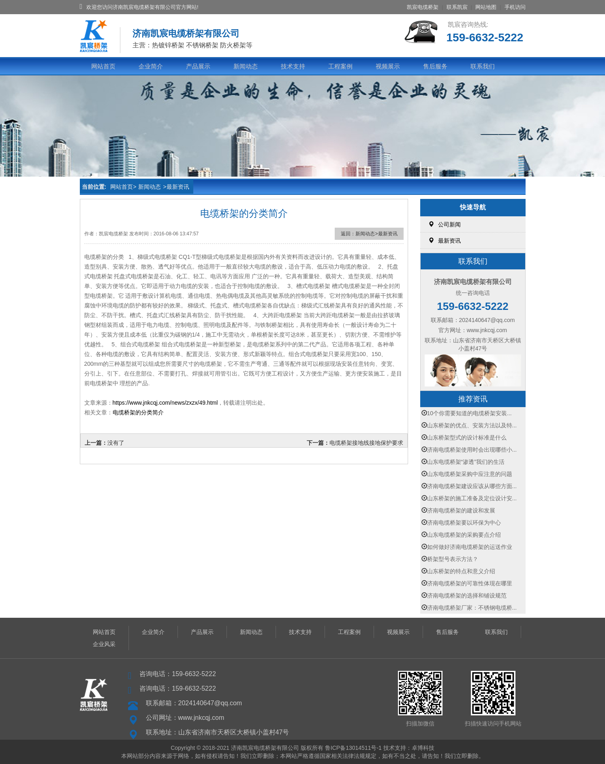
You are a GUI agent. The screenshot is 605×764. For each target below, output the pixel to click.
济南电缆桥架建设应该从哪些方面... (472, 486)
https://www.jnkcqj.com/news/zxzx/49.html (165, 402)
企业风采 (104, 644)
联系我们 (482, 66)
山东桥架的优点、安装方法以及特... (472, 425)
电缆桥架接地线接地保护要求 (366, 443)
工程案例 (340, 66)
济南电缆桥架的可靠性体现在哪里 (469, 583)
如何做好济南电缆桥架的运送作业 (469, 547)
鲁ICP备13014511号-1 (353, 748)
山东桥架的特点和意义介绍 (461, 571)
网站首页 (103, 66)
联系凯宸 (457, 7)
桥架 (129, 412)
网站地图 (485, 7)
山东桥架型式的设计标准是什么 (467, 437)
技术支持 (293, 66)
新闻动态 (245, 66)
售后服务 (435, 66)
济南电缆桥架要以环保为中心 (464, 522)
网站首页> (123, 187)
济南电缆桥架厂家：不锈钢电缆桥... (472, 607)
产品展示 (198, 66)
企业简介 (151, 66)
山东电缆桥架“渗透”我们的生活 (466, 462)
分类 (146, 412)
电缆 (118, 412)
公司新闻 (444, 224)
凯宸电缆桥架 (422, 7)
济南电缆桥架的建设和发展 (461, 510)
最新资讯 (178, 187)
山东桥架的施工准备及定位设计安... (472, 498)
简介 (158, 412)
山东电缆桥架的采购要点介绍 (464, 534)
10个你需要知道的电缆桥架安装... (469, 413)
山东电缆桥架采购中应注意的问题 (469, 474)
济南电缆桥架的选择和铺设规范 (467, 595)
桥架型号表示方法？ (452, 559)
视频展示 (388, 66)
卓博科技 (423, 748)
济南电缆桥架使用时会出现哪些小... (472, 449)
